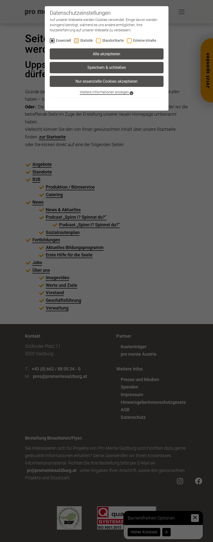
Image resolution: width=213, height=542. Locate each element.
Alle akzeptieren (106, 54)
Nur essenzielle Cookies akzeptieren (106, 81)
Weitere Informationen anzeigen (106, 92)
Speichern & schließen (106, 67)
